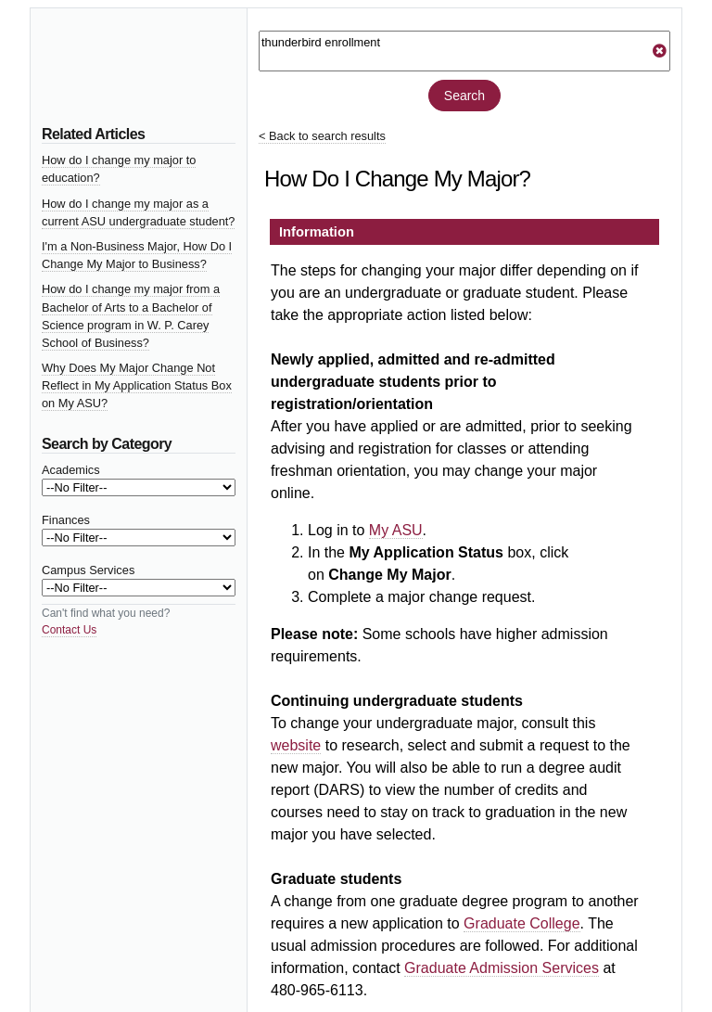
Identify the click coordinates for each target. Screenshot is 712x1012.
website (296, 745)
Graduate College (521, 923)
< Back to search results (322, 136)
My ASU (396, 530)
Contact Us (69, 629)
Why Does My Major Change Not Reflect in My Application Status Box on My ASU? (137, 385)
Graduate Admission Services (501, 968)
